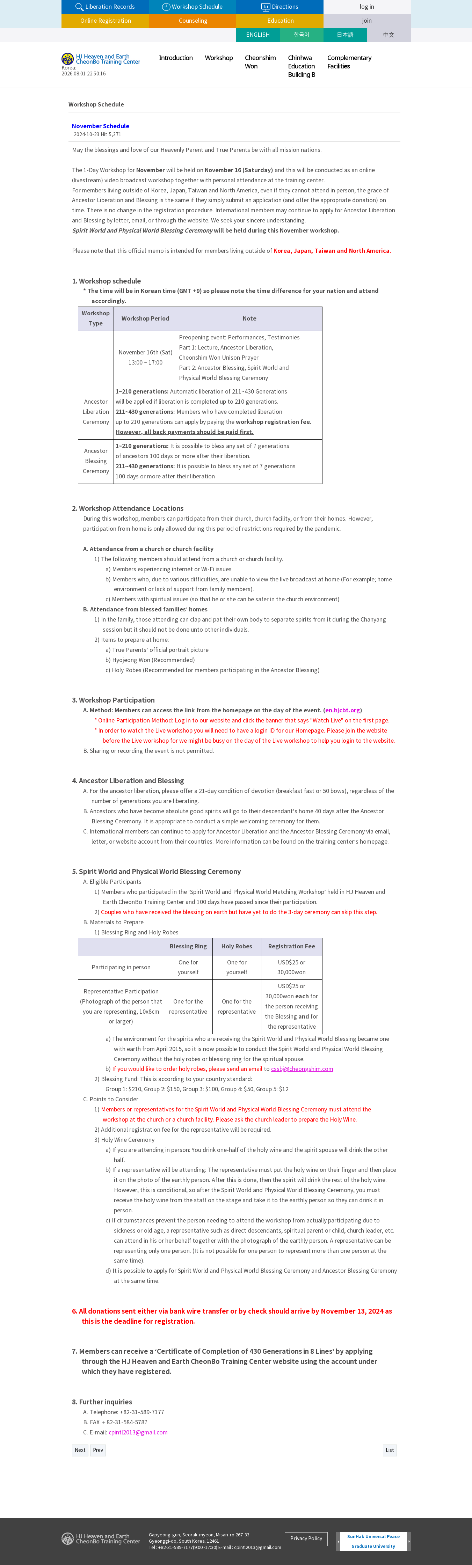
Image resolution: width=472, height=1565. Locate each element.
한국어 (302, 35)
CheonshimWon (260, 61)
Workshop (219, 57)
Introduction (176, 57)
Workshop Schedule (192, 7)
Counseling (192, 21)
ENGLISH (258, 35)
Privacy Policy (306, 1539)
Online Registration (105, 21)
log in (367, 7)
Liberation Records (105, 7)
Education (280, 21)
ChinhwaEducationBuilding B (301, 66)
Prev (98, 1450)
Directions (279, 7)
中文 (388, 35)
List (390, 1450)
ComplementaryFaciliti (349, 61)
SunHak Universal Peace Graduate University (373, 1541)
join (367, 21)
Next (80, 1450)
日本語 (345, 35)
